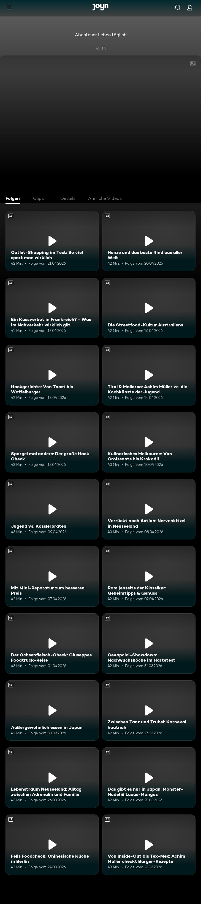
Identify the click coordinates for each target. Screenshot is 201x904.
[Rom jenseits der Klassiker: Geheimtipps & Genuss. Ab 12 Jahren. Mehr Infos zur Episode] (148, 576)
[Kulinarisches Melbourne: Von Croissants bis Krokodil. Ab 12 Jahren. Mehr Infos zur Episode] (148, 442)
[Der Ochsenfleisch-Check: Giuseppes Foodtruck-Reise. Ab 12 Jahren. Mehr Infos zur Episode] (52, 643)
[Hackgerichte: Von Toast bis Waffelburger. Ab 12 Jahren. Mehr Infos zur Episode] (52, 375)
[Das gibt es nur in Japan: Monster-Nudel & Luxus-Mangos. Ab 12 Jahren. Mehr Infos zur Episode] (148, 777)
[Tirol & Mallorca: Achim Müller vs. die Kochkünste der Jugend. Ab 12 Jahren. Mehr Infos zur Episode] (148, 375)
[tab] (14, 199)
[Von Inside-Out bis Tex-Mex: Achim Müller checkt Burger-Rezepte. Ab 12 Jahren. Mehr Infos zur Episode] (148, 845)
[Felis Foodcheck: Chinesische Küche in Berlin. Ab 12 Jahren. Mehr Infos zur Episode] (52, 845)
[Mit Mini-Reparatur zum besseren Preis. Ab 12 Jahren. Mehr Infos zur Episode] (52, 576)
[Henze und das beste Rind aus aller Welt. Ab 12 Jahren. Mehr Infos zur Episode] (148, 241)
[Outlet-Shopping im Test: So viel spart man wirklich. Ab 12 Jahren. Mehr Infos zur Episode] (52, 241)
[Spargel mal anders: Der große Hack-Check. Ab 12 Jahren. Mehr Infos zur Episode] (52, 442)
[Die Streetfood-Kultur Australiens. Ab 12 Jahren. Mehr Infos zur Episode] (148, 308)
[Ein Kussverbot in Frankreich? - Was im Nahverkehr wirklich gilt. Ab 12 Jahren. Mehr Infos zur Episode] (52, 308)
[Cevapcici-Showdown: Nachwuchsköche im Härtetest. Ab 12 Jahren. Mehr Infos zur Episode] (148, 643)
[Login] (190, 7)
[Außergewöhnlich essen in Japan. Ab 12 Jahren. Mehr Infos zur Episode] (52, 710)
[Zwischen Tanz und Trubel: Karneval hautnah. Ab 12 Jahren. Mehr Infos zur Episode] (148, 710)
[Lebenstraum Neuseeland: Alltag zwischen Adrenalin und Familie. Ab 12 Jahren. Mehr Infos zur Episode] (52, 777)
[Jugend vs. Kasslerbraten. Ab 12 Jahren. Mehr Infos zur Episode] (52, 509)
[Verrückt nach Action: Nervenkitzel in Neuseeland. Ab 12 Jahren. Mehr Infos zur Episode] (148, 509)
